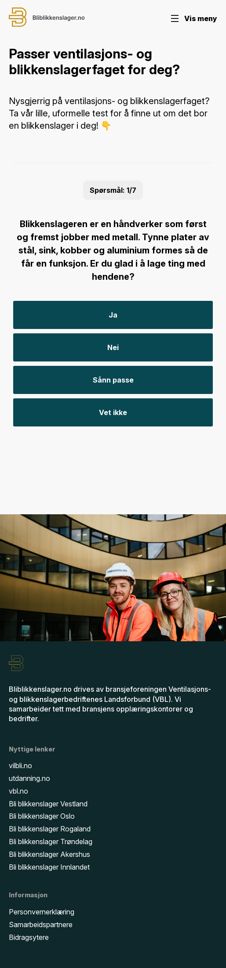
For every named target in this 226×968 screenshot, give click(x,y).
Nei (113, 347)
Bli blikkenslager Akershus (49, 854)
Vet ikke (113, 412)
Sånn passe (113, 380)
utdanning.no (29, 778)
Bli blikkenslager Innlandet (49, 867)
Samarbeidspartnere (41, 924)
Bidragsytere (29, 937)
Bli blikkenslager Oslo (42, 816)
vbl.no (18, 791)
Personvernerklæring (41, 911)
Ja (113, 315)
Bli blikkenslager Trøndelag (50, 841)
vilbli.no (20, 765)
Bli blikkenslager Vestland (48, 803)
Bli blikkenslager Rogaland (50, 828)
